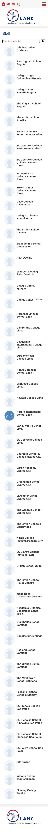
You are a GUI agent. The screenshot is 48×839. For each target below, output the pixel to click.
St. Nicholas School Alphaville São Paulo (29, 721)
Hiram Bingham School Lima (26, 371)
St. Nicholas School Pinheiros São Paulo (29, 735)
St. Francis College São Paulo (28, 707)
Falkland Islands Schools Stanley (27, 693)
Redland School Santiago (26, 651)
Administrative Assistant (26, 49)
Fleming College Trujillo (27, 791)
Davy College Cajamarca (25, 203)
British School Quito (29, 565)
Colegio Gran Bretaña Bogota (26, 91)
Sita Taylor (23, 762)
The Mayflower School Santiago (27, 679)
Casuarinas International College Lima (29, 344)
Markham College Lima (27, 385)
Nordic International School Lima (29, 413)
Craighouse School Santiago (28, 623)
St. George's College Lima (29, 441)
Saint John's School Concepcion (29, 245)
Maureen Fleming (27, 271)
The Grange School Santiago (28, 665)
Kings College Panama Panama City (30, 539)
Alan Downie (24, 257)
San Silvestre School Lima (29, 427)
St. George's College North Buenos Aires (29, 147)
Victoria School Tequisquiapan (26, 777)
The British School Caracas (28, 231)
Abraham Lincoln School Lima (27, 315)
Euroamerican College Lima (25, 357)
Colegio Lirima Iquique (26, 287)
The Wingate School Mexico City (29, 511)
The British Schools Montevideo (29, 525)
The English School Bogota (29, 105)
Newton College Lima (30, 397)
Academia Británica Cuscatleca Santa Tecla (29, 610)
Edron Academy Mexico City (26, 469)
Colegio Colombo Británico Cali (27, 217)
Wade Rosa (23, 593)
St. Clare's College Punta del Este (28, 553)
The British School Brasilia (28, 119)
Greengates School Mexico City (28, 483)
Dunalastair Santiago (29, 636)
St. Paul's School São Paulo (30, 749)
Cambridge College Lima (28, 329)
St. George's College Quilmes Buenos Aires (29, 162)
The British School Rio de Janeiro (28, 581)
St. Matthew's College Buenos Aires (26, 176)
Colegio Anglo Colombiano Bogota (29, 77)
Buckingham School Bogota (29, 63)
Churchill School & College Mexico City (29, 455)
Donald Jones (25, 299)
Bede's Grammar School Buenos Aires (30, 133)
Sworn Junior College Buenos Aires (26, 190)
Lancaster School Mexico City (27, 497)
